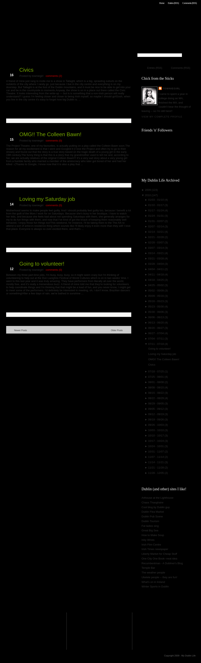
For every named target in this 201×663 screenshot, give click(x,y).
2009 (148, 189)
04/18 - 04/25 (156, 279)
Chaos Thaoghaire (152, 502)
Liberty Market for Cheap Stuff (159, 553)
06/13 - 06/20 (156, 322)
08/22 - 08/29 (156, 398)
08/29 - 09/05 (156, 403)
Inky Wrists (148, 539)
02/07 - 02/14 (156, 226)
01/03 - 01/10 (156, 199)
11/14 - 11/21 (156, 462)
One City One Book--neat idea (159, 558)
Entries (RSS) (173, 3)
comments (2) (54, 75)
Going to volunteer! (41, 264)
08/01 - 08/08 (156, 382)
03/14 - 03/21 (156, 253)
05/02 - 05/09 (156, 290)
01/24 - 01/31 (156, 215)
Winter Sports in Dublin (155, 586)
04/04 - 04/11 (156, 269)
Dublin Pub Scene (152, 516)
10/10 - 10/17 (156, 435)
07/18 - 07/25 (156, 371)
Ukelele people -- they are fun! (159, 577)
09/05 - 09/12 (156, 408)
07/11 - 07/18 (156, 343)
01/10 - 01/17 (156, 205)
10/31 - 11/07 (156, 451)
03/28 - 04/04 (156, 263)
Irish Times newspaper (155, 549)
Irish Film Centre (151, 544)
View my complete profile (162, 116)
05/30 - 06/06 (156, 311)
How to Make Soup (153, 535)
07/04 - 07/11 (156, 338)
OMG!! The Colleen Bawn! (50, 134)
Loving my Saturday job (47, 199)
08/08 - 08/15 (156, 387)
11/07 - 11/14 (156, 456)
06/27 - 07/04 (156, 333)
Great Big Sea (150, 530)
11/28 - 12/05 (156, 472)
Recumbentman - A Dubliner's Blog (162, 563)
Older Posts (117, 330)
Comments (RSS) (189, 3)
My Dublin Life (58, 14)
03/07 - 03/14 (156, 247)
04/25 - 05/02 (156, 285)
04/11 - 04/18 (156, 274)
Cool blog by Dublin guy (156, 507)
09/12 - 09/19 (156, 414)
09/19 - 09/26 (156, 419)
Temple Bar (148, 567)
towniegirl (171, 88)
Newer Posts (20, 330)
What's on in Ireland (153, 582)
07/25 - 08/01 (156, 376)
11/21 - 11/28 (156, 467)
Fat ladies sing (150, 525)
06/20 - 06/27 (156, 327)
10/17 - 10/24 (156, 440)
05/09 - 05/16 (156, 295)
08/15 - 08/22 (156, 392)
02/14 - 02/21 (156, 231)
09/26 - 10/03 (156, 424)
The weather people (153, 572)
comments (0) (54, 140)
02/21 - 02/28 (156, 237)
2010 (148, 195)
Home (161, 3)
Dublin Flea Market (153, 511)
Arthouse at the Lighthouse (157, 497)
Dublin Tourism (150, 521)
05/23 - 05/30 (156, 306)
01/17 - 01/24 (156, 210)
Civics (26, 70)
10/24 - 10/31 (156, 446)
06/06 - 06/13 (156, 317)
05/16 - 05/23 (156, 301)
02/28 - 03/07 (156, 242)
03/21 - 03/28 (156, 258)
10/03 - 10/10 (156, 430)
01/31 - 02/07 (156, 221)
